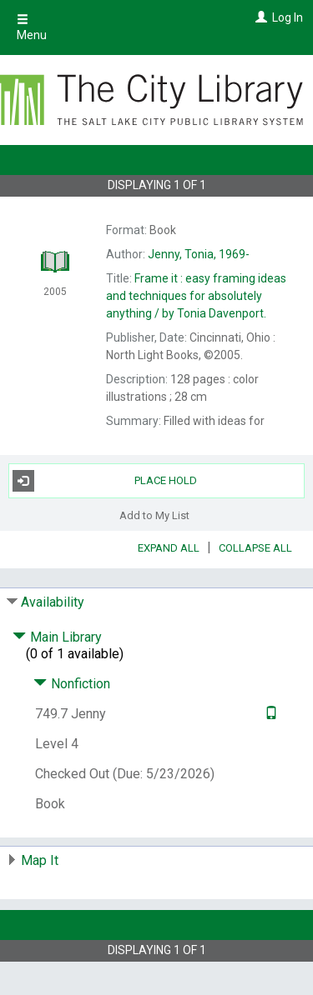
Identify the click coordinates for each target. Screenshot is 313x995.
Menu (32, 27)
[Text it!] (269, 714)
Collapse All (255, 548)
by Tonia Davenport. (196, 296)
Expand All (168, 548)
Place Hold (105, 481)
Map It (39, 860)
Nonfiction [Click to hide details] (71, 684)
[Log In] (259, 17)
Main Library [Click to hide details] (57, 637)
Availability (52, 602)
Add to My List (154, 515)
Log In (287, 17)
